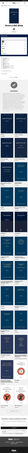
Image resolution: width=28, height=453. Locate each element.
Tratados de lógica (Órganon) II (19, 282)
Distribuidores (19, 442)
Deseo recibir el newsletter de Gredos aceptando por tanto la (14, 431)
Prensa (13, 442)
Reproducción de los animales (5, 331)
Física (16, 330)
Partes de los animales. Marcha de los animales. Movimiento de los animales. (7, 381)
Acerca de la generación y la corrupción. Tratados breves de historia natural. (7, 282)
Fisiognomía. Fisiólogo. (5, 355)
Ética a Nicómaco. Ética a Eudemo (6, 184)
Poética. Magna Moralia (20, 158)
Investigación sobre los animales (20, 307)
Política (2, 207)
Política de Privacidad (19, 433)
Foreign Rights (14, 443)
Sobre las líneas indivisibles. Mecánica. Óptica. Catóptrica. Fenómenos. (21, 356)
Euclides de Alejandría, (19, 358)
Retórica (2, 134)
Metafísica (17, 380)
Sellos (5, 5)
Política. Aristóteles (19, 134)
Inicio (2, 5)
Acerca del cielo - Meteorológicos (18, 183)
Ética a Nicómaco (18, 405)
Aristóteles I (3, 233)
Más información (4, 73)
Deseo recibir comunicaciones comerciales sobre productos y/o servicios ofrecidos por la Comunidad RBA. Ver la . (14, 433)
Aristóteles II (17, 233)
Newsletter (24, 0)
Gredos (9, 5)
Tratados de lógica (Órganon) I (5, 257)
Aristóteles (14, 31)
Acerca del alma (4, 159)
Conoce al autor (14, 411)
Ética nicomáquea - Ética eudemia (20, 208)
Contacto (7, 442)
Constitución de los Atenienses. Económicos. (20, 257)
